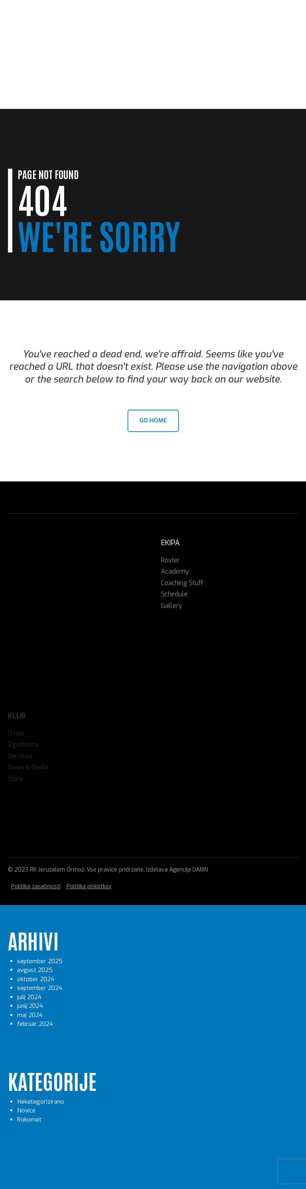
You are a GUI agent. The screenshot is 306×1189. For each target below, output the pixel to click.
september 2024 (39, 988)
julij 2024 (29, 997)
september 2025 (40, 961)
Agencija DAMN (188, 870)
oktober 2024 (35, 979)
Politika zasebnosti (36, 886)
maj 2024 (30, 1015)
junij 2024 (30, 1006)
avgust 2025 (35, 970)
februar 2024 (35, 1024)
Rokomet (29, 1120)
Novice (26, 1110)
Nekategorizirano (40, 1102)
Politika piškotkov (89, 886)
